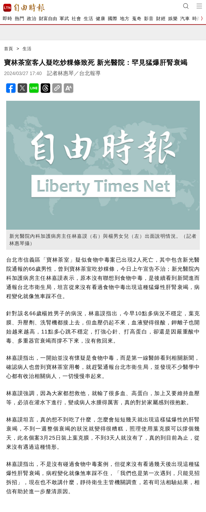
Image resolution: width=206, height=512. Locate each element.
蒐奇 (136, 18)
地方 (124, 18)
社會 (76, 18)
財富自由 (48, 18)
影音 (148, 18)
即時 (7, 18)
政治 (31, 18)
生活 (88, 18)
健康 (100, 18)
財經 (160, 18)
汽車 (185, 18)
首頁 (8, 48)
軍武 (64, 18)
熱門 (19, 18)
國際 (112, 18)
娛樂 (173, 18)
